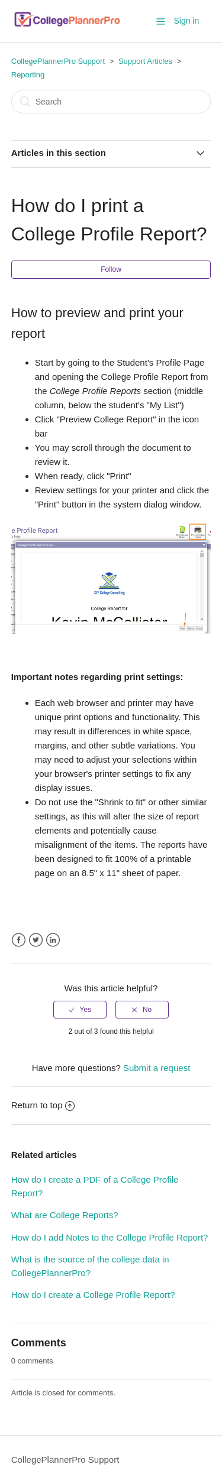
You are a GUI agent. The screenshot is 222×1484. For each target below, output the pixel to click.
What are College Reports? (64, 1215)
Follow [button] (111, 269)
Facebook (18, 940)
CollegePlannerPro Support (58, 61)
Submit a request (156, 1068)
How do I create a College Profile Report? (93, 1295)
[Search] (111, 101)
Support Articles (145, 61)
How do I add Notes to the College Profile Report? (109, 1237)
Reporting (27, 74)
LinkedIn (53, 940)
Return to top (43, 1105)
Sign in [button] (186, 20)
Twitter (35, 940)
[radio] (80, 1009)
